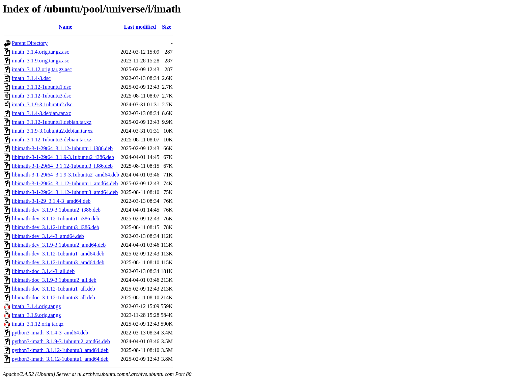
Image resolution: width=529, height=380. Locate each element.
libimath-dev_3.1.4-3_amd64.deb (48, 236)
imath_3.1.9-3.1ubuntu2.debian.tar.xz (52, 131)
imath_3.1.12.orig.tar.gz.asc (42, 69)
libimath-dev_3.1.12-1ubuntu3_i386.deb (55, 227)
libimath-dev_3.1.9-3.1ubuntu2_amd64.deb (59, 245)
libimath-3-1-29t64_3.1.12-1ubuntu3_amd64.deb (65, 192)
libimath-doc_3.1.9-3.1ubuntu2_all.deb (54, 280)
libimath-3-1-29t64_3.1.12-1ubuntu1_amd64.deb (65, 183)
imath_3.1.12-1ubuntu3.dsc (41, 96)
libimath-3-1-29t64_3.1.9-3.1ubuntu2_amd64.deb (65, 175)
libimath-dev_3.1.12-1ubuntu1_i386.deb (55, 218)
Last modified (140, 27)
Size (166, 27)
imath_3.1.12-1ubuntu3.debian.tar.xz (51, 139)
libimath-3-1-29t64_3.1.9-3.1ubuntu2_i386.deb (63, 157)
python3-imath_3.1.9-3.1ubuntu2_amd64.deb (61, 341)
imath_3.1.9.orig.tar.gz (36, 315)
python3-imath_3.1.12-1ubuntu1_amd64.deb (60, 359)
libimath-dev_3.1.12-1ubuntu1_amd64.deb (58, 253)
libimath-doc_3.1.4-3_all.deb (43, 271)
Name (65, 27)
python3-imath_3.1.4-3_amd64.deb (50, 332)
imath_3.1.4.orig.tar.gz (36, 306)
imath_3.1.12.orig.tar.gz (37, 324)
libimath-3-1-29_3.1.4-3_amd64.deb (51, 201)
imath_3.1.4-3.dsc (31, 78)
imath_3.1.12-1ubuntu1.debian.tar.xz (51, 122)
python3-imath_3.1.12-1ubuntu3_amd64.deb (60, 350)
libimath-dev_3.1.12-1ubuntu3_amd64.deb (58, 262)
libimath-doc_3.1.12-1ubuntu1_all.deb (53, 289)
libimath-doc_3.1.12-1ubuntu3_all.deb (53, 297)
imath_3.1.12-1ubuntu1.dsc (41, 87)
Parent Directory (30, 43)
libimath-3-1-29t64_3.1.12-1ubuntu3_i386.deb (62, 166)
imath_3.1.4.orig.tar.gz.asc (40, 52)
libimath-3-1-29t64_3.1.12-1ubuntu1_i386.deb (62, 148)
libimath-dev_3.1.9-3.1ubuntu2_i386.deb (56, 210)
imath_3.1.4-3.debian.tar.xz (41, 113)
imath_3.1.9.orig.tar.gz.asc (40, 60)
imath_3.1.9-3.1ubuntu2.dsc (42, 104)
